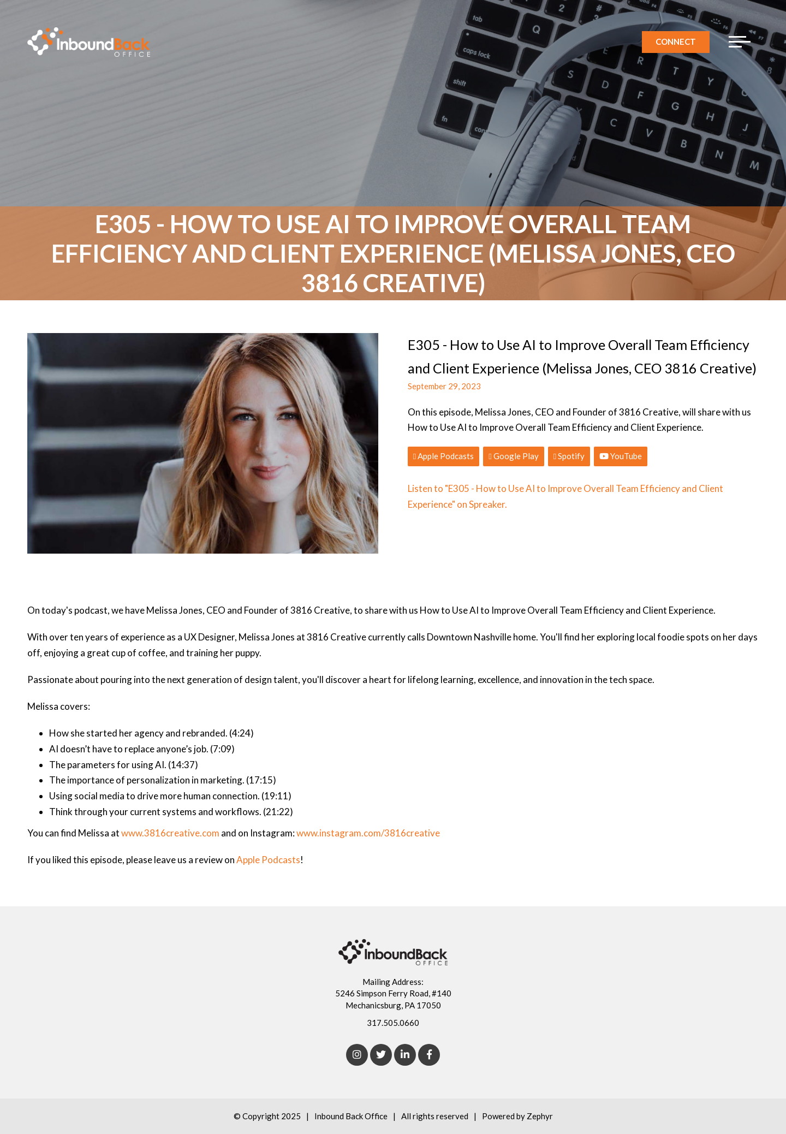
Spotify (569, 456)
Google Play (513, 456)
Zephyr (540, 1116)
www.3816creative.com (170, 833)
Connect (676, 41)
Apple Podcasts (443, 456)
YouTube (620, 456)
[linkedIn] (405, 1055)
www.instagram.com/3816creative (368, 833)
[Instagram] (357, 1055)
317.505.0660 (393, 1023)
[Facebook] (429, 1055)
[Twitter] (381, 1055)
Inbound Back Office (351, 1116)
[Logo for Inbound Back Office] (88, 42)
